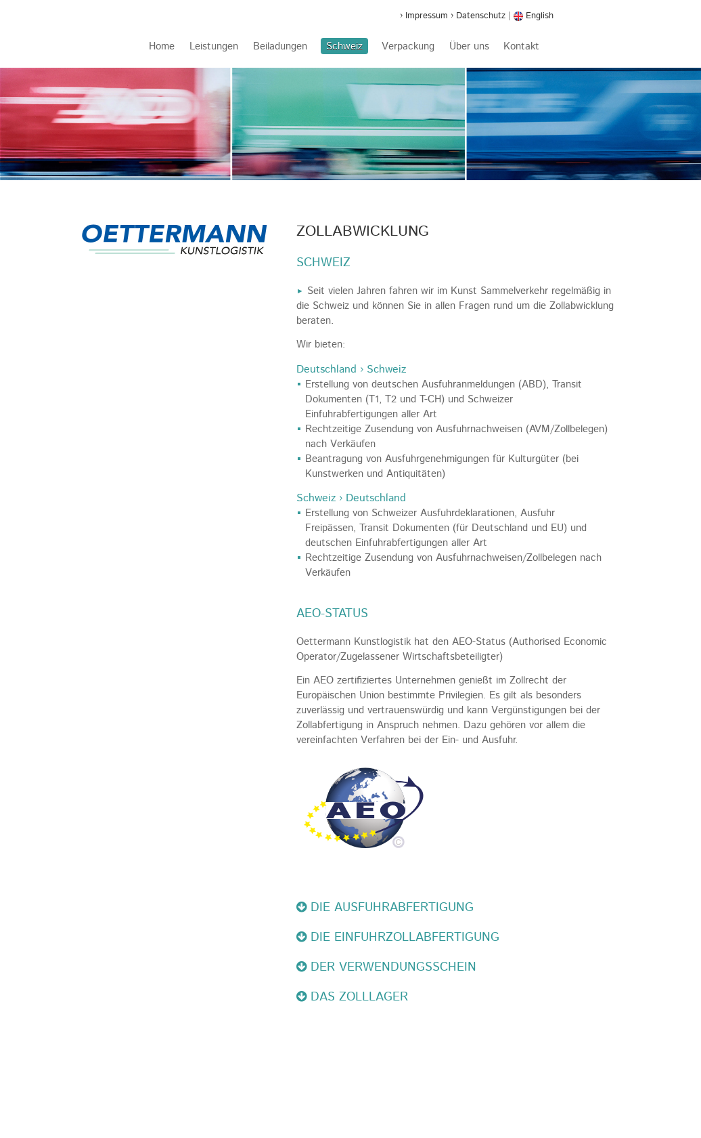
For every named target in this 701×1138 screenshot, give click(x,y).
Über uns (469, 46)
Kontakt (521, 46)
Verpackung (408, 46)
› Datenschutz (478, 15)
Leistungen (213, 46)
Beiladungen (280, 46)
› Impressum (424, 15)
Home (162, 46)
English (533, 15)
